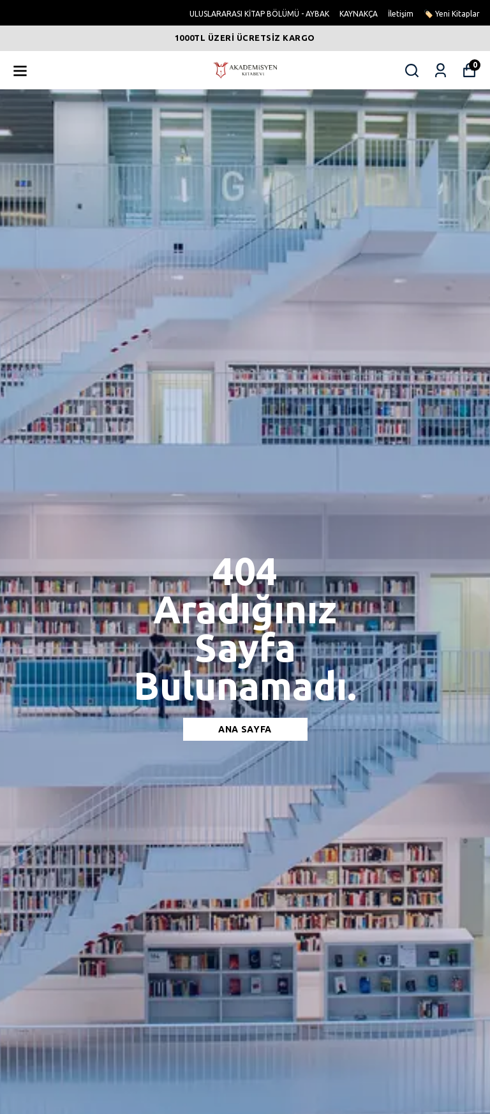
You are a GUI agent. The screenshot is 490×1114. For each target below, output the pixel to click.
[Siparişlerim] (441, 70)
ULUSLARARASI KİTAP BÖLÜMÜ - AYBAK (259, 14)
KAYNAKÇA (358, 14)
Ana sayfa (245, 729)
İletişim (400, 14)
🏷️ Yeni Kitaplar (452, 14)
